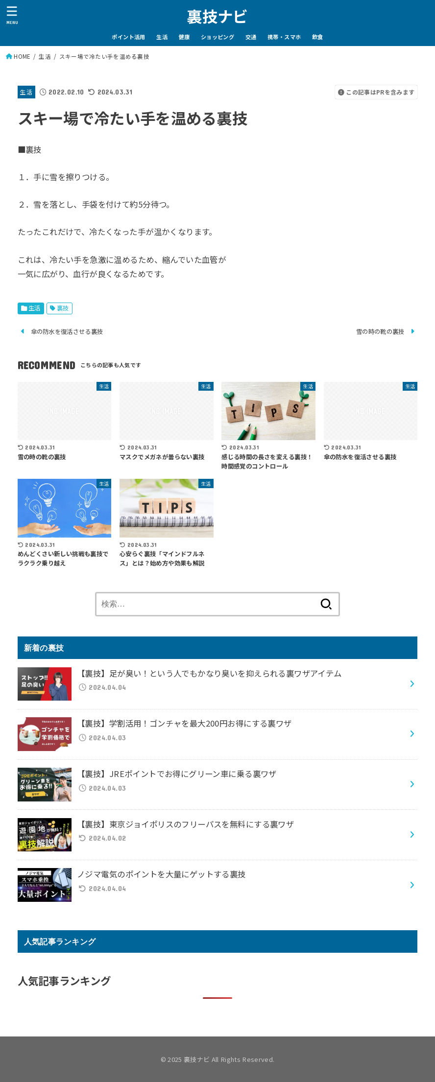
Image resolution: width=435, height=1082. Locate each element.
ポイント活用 (128, 37)
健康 (184, 37)
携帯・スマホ (284, 37)
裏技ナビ (217, 16)
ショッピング (217, 37)
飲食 (317, 37)
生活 (162, 37)
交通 (251, 37)
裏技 (63, 308)
